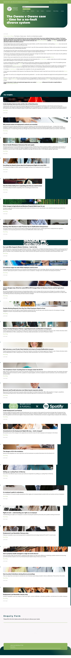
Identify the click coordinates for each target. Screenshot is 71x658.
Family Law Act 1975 (17, 67)
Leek (61, 1)
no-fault (20, 64)
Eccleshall (65, 1)
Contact (62, 11)
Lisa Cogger (54, 41)
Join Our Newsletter (16, 647)
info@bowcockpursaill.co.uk (22, 1)
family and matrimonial (42, 41)
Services (32, 11)
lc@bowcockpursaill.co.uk (12, 84)
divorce (57, 45)
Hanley (50, 1)
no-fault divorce (44, 60)
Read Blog (5, 112)
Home (23, 11)
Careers (42, 11)
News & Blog (55, 11)
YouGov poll (14, 80)
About (28, 11)
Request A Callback (26, 9)
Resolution (6, 80)
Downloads (48, 11)
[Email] (34, 649)
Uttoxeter (56, 1)
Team (38, 11)
